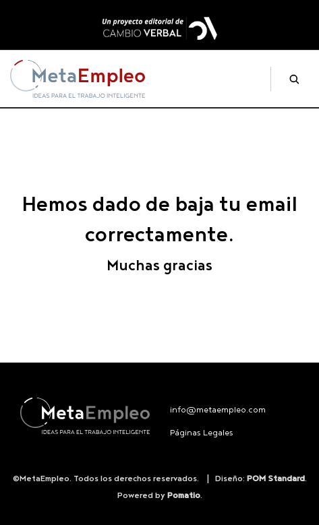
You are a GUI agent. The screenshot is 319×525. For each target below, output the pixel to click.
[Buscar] (288, 79)
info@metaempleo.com (218, 410)
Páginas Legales (201, 433)
